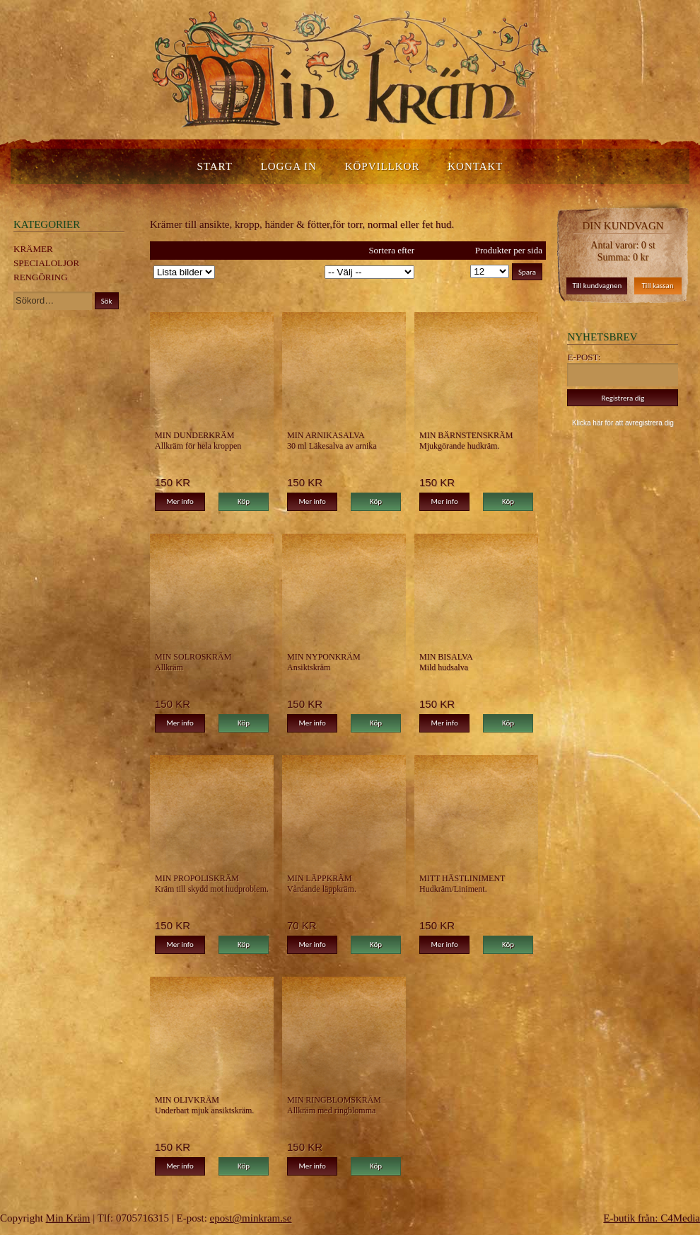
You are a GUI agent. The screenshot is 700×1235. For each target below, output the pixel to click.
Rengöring (40, 277)
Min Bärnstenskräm (466, 435)
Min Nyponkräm (324, 657)
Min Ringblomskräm (334, 1100)
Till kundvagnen (597, 285)
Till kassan (658, 285)
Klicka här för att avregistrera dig (623, 423)
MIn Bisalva (446, 657)
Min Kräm (68, 1218)
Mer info (179, 501)
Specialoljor (46, 263)
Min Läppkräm (319, 878)
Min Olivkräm (187, 1100)
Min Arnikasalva (326, 435)
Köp (244, 501)
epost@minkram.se (251, 1218)
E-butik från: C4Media (651, 1218)
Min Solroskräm (193, 657)
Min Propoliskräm (197, 878)
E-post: (583, 357)
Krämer (33, 248)
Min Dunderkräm (194, 435)
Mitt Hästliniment (462, 878)
